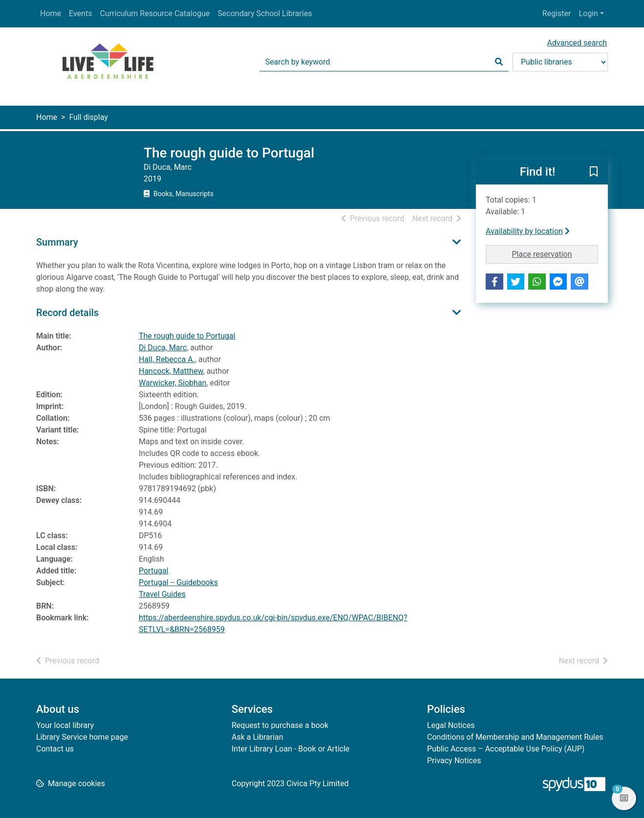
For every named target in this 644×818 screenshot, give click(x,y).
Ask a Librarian (257, 737)
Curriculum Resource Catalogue (155, 13)
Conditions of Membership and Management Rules (515, 737)
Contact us (55, 748)
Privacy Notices (454, 760)
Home (50, 13)
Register (556, 13)
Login (588, 13)
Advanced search (577, 42)
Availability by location (528, 231)
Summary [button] (57, 242)
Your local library (65, 725)
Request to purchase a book (280, 725)
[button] (593, 172)
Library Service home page (82, 737)
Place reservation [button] (555, 253)
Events (80, 13)
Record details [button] (67, 312)
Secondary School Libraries (264, 13)
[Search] (499, 62)
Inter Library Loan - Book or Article (290, 748)
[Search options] (560, 62)
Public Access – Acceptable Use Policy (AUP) (505, 748)
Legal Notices (450, 725)
